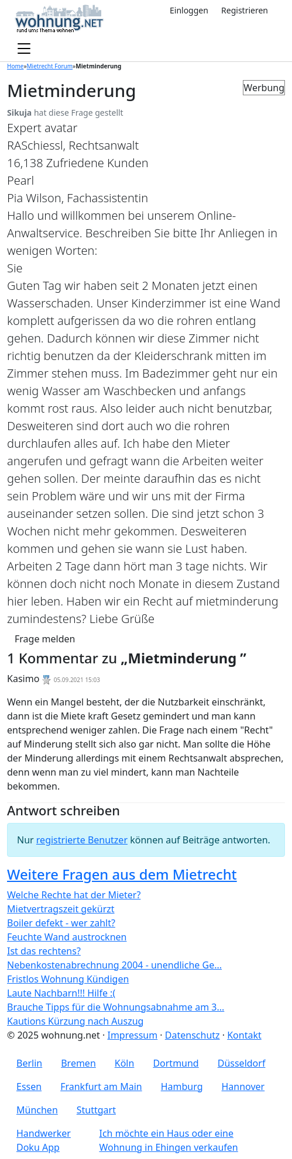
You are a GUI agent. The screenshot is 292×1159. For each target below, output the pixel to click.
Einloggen (189, 10)
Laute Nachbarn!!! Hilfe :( (61, 993)
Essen (29, 1086)
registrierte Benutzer (82, 839)
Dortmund (175, 1063)
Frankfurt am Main (101, 1086)
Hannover (243, 1086)
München (37, 1109)
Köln (125, 1063)
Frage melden (45, 638)
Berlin (29, 1063)
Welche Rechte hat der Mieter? (73, 894)
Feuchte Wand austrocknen (66, 936)
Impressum (132, 1035)
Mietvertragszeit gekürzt (61, 908)
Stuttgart (96, 1109)
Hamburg (182, 1086)
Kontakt (244, 1035)
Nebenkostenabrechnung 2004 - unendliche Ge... (114, 965)
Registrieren (244, 10)
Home (15, 66)
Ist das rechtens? (44, 951)
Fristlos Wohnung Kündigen (68, 979)
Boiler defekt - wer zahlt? (61, 922)
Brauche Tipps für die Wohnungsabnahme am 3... (115, 1007)
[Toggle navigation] (24, 49)
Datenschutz (192, 1035)
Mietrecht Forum (50, 66)
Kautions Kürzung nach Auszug (75, 1021)
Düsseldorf (242, 1063)
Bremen (78, 1063)
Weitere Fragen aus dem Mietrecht (122, 874)
